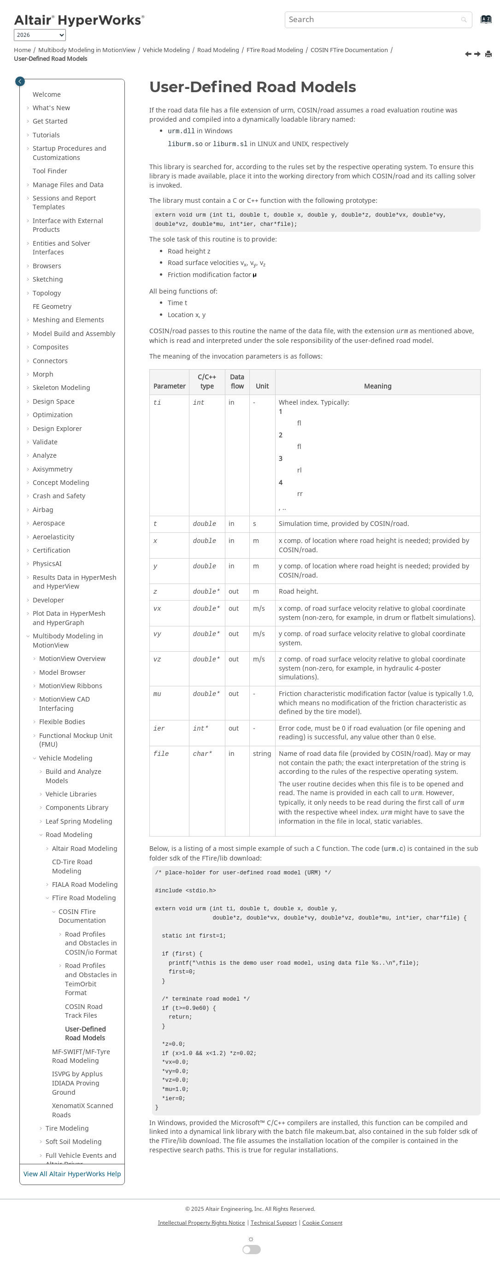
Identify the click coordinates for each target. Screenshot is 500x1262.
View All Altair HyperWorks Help (72, 1174)
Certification (52, 275)
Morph (43, 99)
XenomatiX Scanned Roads (82, 835)
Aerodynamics (67, 953)
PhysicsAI (47, 289)
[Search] (462, 20)
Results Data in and (75, 307)
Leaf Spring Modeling (79, 546)
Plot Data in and (69, 343)
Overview (72, 384)
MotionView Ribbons (70, 411)
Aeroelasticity (53, 262)
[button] (29, 86)
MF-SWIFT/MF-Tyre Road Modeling (81, 781)
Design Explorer (57, 154)
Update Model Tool (75, 939)
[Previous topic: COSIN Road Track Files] (469, 55)
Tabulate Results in (62, 1115)
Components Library (77, 532)
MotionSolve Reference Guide (74, 1034)
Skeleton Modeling (61, 113)
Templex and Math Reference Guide (68, 1056)
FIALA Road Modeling (85, 609)
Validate (45, 167)
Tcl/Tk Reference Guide (75, 1002)
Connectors (50, 86)
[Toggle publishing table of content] (20, 81)
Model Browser (62, 397)
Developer (48, 325)
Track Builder (66, 966)
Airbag (43, 235)
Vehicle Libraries (71, 519)
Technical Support (274, 1223)
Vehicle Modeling (166, 50)
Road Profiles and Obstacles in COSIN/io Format (91, 668)
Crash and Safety (59, 221)
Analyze (45, 180)
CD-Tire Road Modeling (72, 591)
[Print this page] (489, 54)
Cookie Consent (322, 1223)
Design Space (54, 126)
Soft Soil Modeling (74, 867)
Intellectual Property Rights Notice (201, 1223)
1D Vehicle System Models (74, 921)
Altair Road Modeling (85, 573)
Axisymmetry (52, 194)
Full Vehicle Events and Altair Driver (81, 885)
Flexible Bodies (62, 447)
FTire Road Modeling (275, 50)
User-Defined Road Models (50, 59)
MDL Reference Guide (72, 1016)
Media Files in (72, 1097)
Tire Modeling (67, 853)
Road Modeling (218, 50)
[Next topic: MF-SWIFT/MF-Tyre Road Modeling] (478, 55)
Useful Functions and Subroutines (78, 984)
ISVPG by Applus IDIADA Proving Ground (77, 808)
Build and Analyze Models (73, 501)
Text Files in (65, 1133)
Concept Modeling (61, 207)
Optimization (53, 140)
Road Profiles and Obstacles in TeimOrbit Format (91, 704)
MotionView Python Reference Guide (68, 1079)
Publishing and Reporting (72, 1147)
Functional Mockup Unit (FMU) (75, 465)
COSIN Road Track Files (84, 736)
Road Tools (62, 903)
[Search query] (378, 20)
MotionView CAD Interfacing (64, 428)
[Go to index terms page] (476, 24)
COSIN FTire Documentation (349, 50)
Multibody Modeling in (86, 50)
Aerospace (49, 248)
